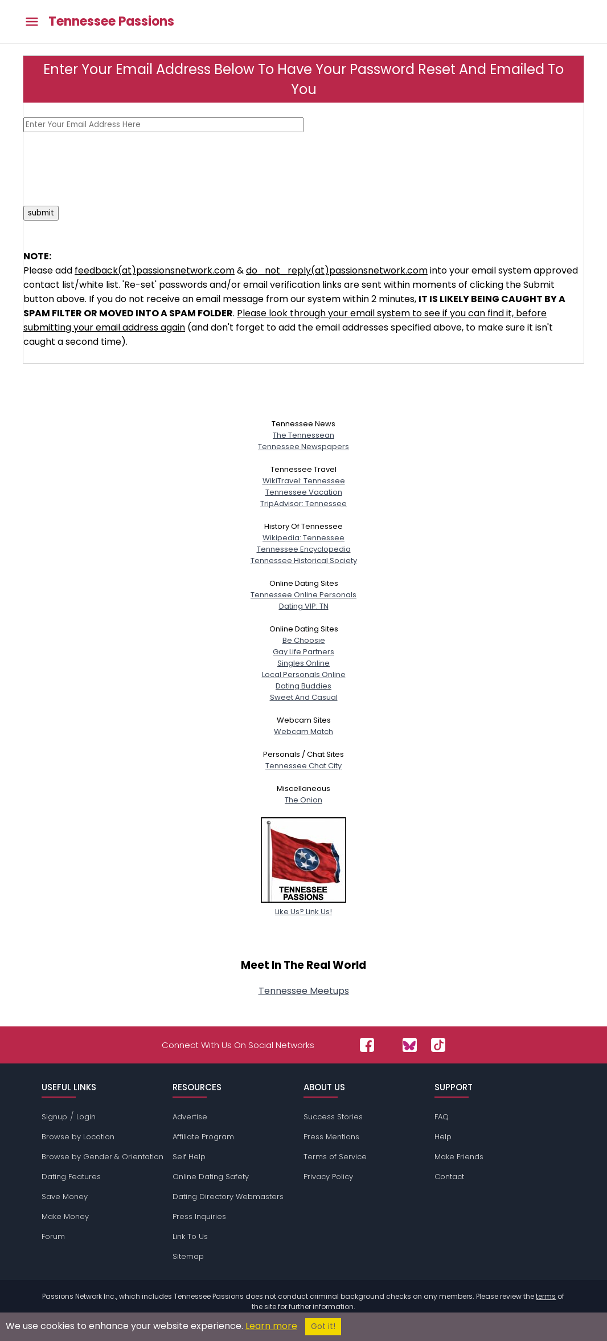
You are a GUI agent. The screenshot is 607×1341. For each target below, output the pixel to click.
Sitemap (188, 1256)
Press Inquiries (199, 1216)
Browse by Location (78, 1136)
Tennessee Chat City (303, 765)
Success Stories (333, 1116)
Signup (54, 1116)
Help (443, 1136)
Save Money (65, 1196)
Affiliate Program (203, 1136)
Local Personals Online (304, 674)
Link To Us (190, 1236)
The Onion (303, 799)
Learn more (271, 1325)
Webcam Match (303, 731)
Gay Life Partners (303, 651)
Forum (53, 1236)
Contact (449, 1176)
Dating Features (71, 1176)
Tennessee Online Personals (303, 594)
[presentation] (109, 168)
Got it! (323, 1326)
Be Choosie (303, 640)
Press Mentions (331, 1136)
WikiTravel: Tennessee (304, 480)
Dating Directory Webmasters (228, 1196)
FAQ (441, 1116)
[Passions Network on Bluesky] (410, 1045)
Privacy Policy (328, 1176)
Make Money (65, 1216)
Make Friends (458, 1156)
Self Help (189, 1156)
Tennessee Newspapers (303, 446)
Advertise (190, 1116)
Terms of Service (335, 1156)
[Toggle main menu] (32, 22)
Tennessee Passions (111, 21)
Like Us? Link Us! (303, 906)
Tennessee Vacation (303, 492)
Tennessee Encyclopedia (304, 549)
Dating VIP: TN (304, 606)
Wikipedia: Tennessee (303, 537)
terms (546, 1296)
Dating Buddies (303, 685)
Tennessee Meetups (304, 990)
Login (86, 1116)
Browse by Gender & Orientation (102, 1156)
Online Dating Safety (211, 1176)
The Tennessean (303, 435)
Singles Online (303, 663)
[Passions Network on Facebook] (367, 1045)
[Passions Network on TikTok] (438, 1045)
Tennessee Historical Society (304, 560)
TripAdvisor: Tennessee (303, 503)
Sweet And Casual (304, 697)
